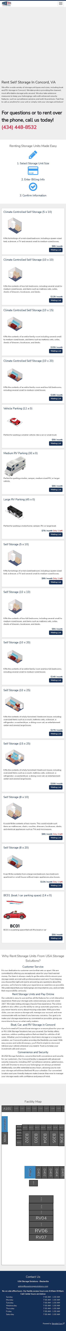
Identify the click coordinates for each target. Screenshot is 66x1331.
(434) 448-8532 (19, 127)
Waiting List (56, 250)
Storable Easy (58, 1324)
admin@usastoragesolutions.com (33, 1286)
